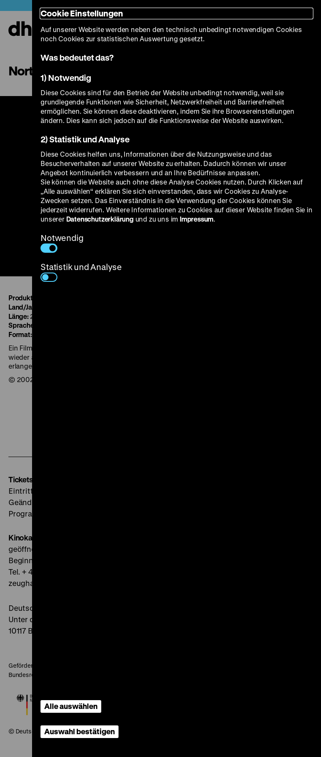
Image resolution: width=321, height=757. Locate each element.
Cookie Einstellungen (81, 13)
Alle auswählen (70, 706)
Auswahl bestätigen (79, 731)
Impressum (196, 219)
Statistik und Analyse (81, 271)
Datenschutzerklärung (100, 219)
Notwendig (61, 242)
